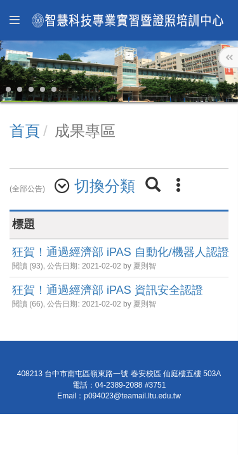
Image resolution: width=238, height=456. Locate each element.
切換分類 (104, 185)
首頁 (25, 130)
